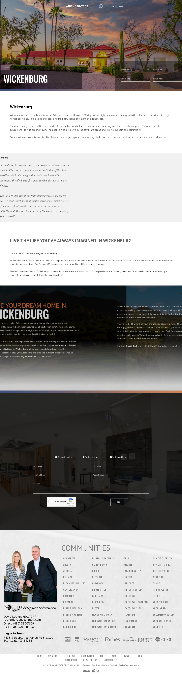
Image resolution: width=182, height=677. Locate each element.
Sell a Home (69, 656)
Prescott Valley (132, 589)
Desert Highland (72, 608)
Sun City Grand (161, 564)
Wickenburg (160, 608)
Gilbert (96, 571)
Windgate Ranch (162, 621)
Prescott (128, 583)
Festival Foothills (103, 558)
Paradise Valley (132, 571)
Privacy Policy (90, 660)
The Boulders (160, 589)
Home (39, 656)
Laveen (96, 608)
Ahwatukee (69, 558)
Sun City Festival (163, 558)
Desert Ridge (70, 621)
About (103, 656)
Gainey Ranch (99, 564)
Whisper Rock (161, 602)
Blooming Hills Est (74, 583)
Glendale (97, 577)
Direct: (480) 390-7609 (19, 623)
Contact (126, 656)
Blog (114, 656)
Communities (87, 656)
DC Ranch (68, 602)
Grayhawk (97, 583)
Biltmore (68, 577)
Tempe (156, 583)
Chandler (68, 596)
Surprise (158, 577)
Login (139, 656)
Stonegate (129, 627)
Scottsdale (130, 596)
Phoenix (127, 577)
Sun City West (161, 571)
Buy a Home (53, 656)
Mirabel (127, 564)
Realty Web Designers (129, 665)
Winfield (158, 627)
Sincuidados (130, 621)
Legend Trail (99, 602)
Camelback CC (71, 589)
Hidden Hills (99, 589)
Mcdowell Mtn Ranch (104, 627)
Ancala (67, 564)
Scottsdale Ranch (133, 608)
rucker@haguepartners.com (22, 620)
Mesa (126, 558)
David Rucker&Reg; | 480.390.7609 (78, 6)
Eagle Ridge (69, 627)
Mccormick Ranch (102, 614)
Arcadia (67, 571)
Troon (156, 596)
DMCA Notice (71, 660)
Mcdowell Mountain (103, 621)
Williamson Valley (164, 614)
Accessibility (110, 660)
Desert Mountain (73, 614)
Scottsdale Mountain (135, 602)
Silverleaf (129, 614)
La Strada (97, 596)
